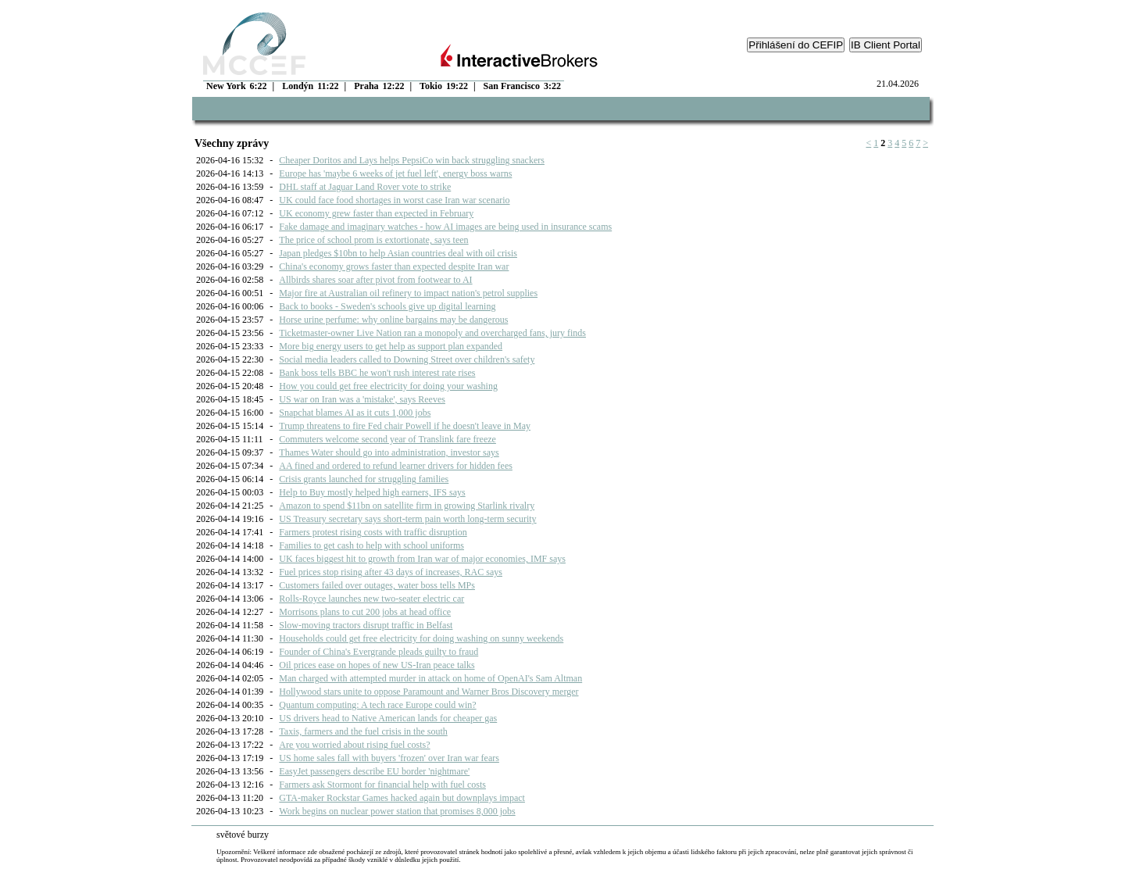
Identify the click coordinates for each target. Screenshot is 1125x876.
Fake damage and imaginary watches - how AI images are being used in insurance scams (445, 226)
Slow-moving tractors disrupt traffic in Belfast (365, 625)
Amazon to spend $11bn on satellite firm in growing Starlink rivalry (406, 505)
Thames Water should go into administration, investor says (388, 452)
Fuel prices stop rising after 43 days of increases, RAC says (390, 572)
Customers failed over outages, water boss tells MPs (377, 585)
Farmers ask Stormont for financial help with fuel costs (382, 784)
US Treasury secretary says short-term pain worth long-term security (407, 518)
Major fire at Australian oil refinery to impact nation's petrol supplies (408, 293)
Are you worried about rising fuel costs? (354, 744)
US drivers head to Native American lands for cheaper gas (388, 718)
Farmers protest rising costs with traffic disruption (372, 532)
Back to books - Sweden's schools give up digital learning (387, 306)
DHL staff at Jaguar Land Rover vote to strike (365, 186)
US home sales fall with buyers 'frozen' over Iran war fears (389, 758)
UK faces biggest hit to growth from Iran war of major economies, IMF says (422, 558)
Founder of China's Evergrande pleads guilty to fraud (378, 651)
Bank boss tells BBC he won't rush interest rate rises (377, 372)
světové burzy (242, 834)
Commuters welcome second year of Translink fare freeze (387, 439)
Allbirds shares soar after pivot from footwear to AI (375, 279)
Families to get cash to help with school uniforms (371, 545)
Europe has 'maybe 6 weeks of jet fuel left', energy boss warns (395, 173)
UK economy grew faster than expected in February (376, 213)
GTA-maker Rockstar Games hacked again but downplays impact (402, 797)
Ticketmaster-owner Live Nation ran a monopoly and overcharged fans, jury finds (432, 332)
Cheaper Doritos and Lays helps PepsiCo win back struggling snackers (412, 160)
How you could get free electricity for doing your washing (388, 386)
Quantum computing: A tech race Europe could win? (377, 704)
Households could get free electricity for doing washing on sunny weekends (421, 638)
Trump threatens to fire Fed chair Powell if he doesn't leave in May (404, 425)
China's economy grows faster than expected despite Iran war (394, 266)
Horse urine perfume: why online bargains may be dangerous (393, 319)
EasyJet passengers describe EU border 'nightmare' (374, 771)
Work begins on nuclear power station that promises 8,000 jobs (397, 811)
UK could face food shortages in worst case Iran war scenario (394, 200)
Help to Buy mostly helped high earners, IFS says (372, 492)
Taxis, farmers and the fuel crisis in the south (363, 731)
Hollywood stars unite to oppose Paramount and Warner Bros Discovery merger (428, 691)
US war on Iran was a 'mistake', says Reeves (362, 399)
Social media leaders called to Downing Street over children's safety (406, 359)
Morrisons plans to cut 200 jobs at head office (365, 611)
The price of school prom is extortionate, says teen (373, 239)
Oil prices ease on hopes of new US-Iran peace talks (376, 665)
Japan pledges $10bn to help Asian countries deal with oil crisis (398, 253)
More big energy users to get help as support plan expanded (390, 346)
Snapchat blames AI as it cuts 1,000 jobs (354, 412)
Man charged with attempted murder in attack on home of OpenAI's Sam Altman (430, 678)
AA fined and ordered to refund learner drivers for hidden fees (395, 465)
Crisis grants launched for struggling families (363, 479)
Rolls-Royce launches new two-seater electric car (371, 598)
